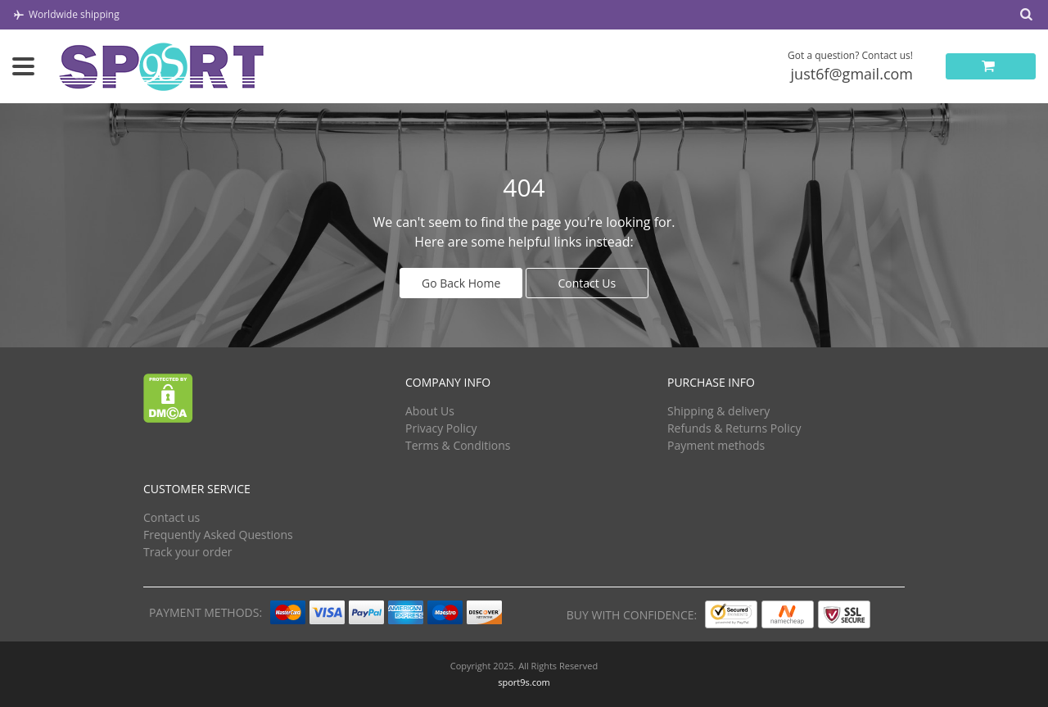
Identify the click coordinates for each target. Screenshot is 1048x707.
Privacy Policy (441, 428)
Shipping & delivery (718, 411)
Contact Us (587, 283)
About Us (429, 411)
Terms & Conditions (458, 445)
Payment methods (716, 445)
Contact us (171, 517)
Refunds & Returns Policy (734, 428)
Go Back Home (461, 283)
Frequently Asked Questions (218, 534)
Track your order (188, 552)
